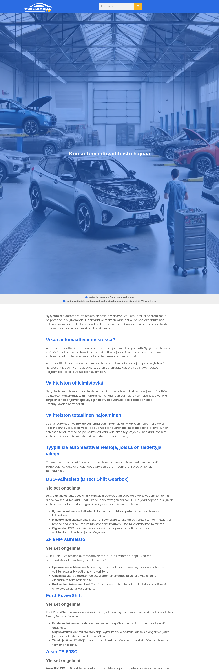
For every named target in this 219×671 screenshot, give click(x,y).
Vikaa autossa (148, 301)
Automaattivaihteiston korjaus (105, 301)
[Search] (138, 6)
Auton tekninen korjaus (122, 297)
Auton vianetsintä (131, 301)
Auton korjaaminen (99, 297)
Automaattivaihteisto (78, 301)
